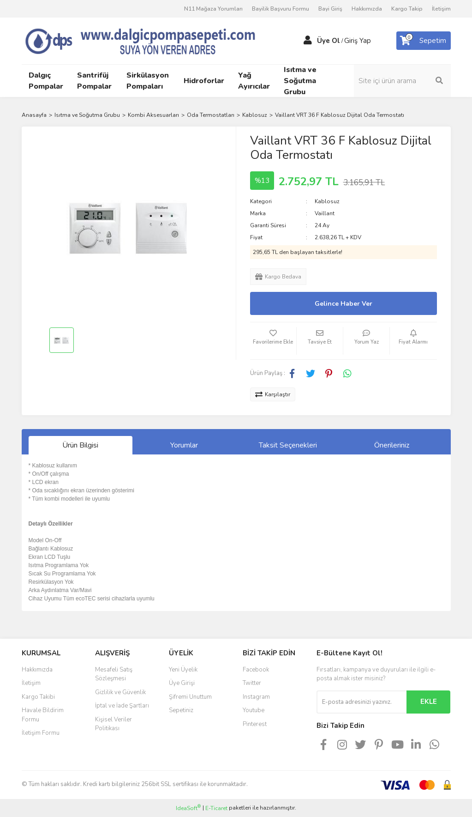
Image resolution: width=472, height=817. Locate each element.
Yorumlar (184, 445)
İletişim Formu (41, 733)
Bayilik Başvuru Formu (280, 8)
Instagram (256, 697)
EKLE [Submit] (428, 701)
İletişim (441, 8)
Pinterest (255, 724)
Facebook (256, 670)
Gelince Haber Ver (343, 303)
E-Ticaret (216, 808)
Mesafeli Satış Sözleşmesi (113, 674)
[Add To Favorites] (273, 341)
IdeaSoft (188, 808)
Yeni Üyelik (183, 670)
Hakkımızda (367, 8)
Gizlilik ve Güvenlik (120, 692)
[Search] (402, 81)
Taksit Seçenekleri (288, 445)
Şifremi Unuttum (190, 697)
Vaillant (325, 213)
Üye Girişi (182, 683)
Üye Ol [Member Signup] (328, 40)
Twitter (252, 683)
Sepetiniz (181, 710)
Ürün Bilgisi (80, 445)
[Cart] (423, 40)
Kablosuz (327, 201)
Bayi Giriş (330, 8)
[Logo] (153, 40)
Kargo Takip (407, 8)
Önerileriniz (391, 445)
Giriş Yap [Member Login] (357, 40)
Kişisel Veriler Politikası (113, 724)
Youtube (253, 710)
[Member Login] (308, 41)
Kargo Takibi (38, 697)
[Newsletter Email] (361, 702)
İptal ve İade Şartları (122, 706)
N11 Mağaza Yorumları (213, 8)
